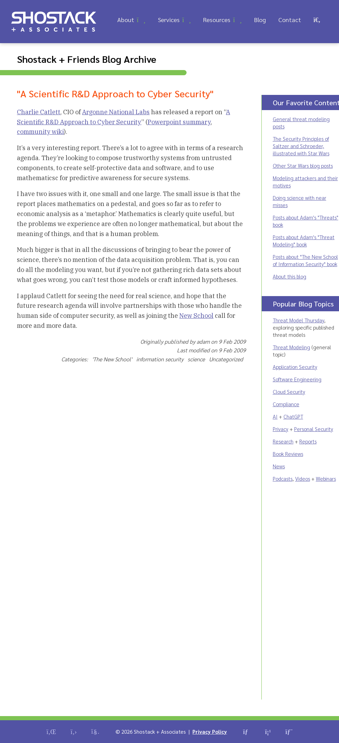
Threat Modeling (291, 347)
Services (169, 19)
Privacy (280, 429)
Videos (302, 478)
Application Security (295, 366)
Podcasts (282, 478)
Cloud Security (289, 391)
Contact (289, 19)
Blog (260, 19)
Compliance (286, 404)
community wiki (40, 132)
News (279, 466)
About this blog (289, 276)
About (125, 19)
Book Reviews (288, 453)
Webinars (326, 478)
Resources (216, 19)
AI (275, 416)
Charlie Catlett (38, 112)
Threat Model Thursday (298, 320)
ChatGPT (293, 416)
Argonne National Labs (116, 112)
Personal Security (313, 429)
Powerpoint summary (179, 122)
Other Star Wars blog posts (303, 165)
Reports (308, 441)
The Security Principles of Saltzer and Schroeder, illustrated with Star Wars (301, 145)
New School (196, 316)
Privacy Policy (209, 731)
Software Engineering (297, 379)
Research (283, 441)
